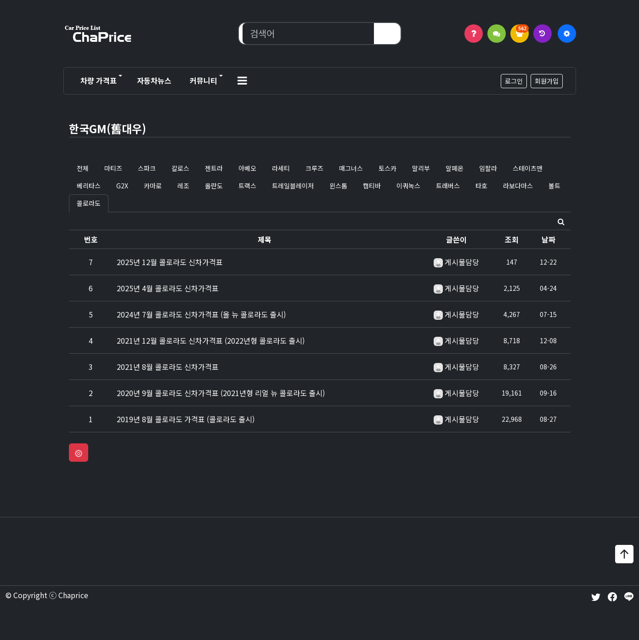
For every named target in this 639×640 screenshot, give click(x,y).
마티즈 (113, 168)
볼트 (554, 185)
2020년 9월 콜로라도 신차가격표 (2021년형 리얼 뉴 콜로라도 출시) (221, 392)
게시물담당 (462, 261)
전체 (83, 168)
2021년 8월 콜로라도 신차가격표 (168, 366)
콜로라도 (89, 203)
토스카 (387, 168)
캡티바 (372, 185)
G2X (122, 185)
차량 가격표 (98, 80)
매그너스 (351, 168)
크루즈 (314, 168)
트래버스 (448, 185)
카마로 (153, 185)
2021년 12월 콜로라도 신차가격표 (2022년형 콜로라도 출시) (211, 340)
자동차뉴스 (154, 80)
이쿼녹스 (408, 185)
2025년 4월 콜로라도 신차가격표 (168, 288)
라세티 (281, 168)
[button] (242, 81)
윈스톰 (338, 185)
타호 (481, 185)
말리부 (421, 168)
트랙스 (247, 185)
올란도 (214, 185)
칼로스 (180, 168)
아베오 (247, 168)
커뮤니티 (203, 80)
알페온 (455, 168)
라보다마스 (518, 185)
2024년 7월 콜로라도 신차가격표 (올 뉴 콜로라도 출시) (201, 314)
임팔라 (488, 168)
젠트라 (214, 168)
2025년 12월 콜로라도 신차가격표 (170, 261)
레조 (183, 185)
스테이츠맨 (528, 168)
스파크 (147, 168)
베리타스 (89, 185)
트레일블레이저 (293, 185)
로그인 (514, 80)
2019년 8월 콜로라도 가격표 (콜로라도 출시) (185, 419)
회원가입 (547, 80)
